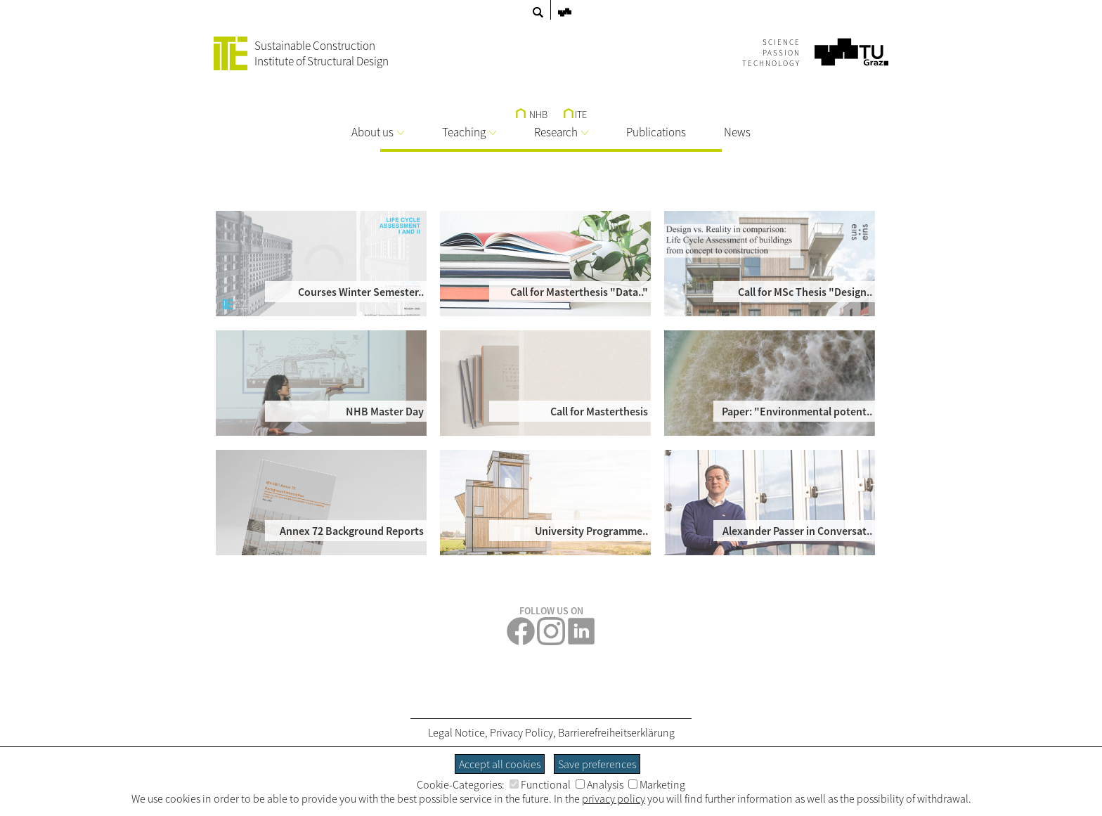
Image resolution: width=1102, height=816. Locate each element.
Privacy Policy (521, 732)
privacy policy (613, 798)
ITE (575, 114)
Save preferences (597, 764)
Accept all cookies (499, 764)
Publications (656, 132)
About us (377, 132)
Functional (540, 784)
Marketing (656, 784)
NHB (531, 114)
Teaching (469, 132)
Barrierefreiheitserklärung (616, 732)
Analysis (599, 784)
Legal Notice (456, 732)
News (737, 132)
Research (561, 132)
